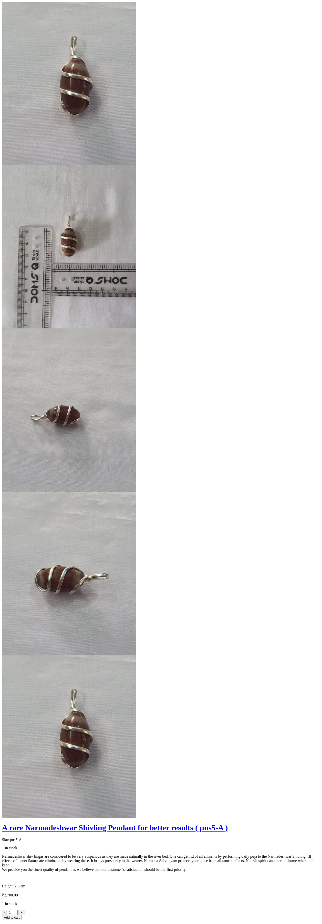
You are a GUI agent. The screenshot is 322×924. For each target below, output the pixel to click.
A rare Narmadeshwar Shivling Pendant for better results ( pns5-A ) (115, 827)
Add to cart (12, 917)
